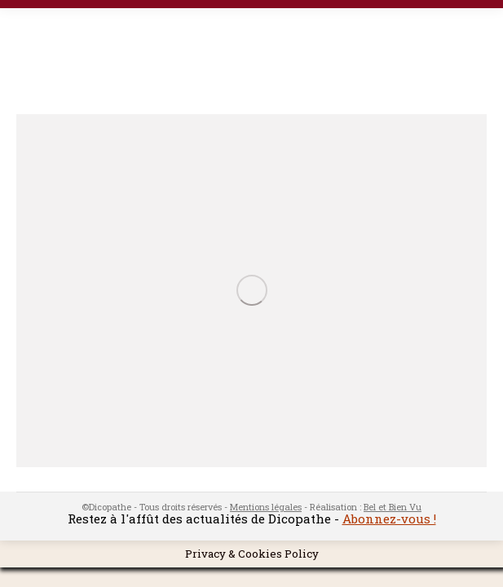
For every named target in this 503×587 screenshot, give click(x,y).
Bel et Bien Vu (392, 507)
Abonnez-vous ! (389, 518)
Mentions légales (266, 507)
